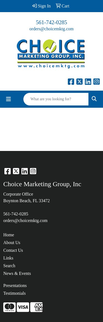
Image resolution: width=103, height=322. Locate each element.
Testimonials (14, 293)
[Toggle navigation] (8, 99)
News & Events (17, 273)
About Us (11, 242)
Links (8, 258)
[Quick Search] (56, 99)
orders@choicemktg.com (51, 28)
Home (8, 234)
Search (9, 265)
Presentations (15, 285)
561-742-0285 (51, 22)
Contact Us (13, 250)
